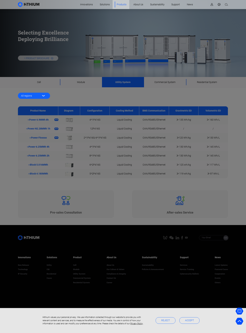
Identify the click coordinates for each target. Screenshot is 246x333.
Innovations (86, 4)
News (190, 4)
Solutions (105, 4)
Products (121, 4)
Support (175, 4)
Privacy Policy (136, 323)
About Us (138, 4)
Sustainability (157, 4)
